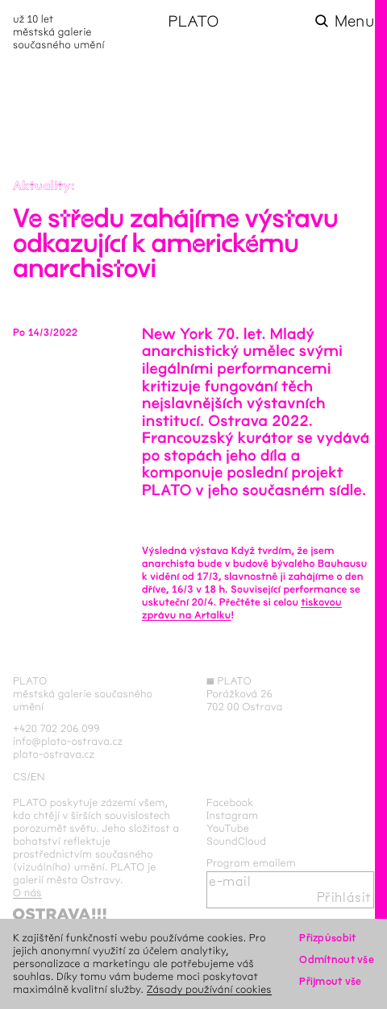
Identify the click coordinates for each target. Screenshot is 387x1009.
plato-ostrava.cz (53, 754)
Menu (354, 21)
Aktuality (42, 186)
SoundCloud (236, 841)
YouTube (227, 828)
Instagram (232, 815)
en (38, 777)
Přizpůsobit (327, 938)
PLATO (193, 21)
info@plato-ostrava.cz (68, 741)
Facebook (230, 802)
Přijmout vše (330, 981)
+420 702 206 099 (56, 728)
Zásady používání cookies (209, 989)
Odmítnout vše (336, 959)
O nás (27, 893)
